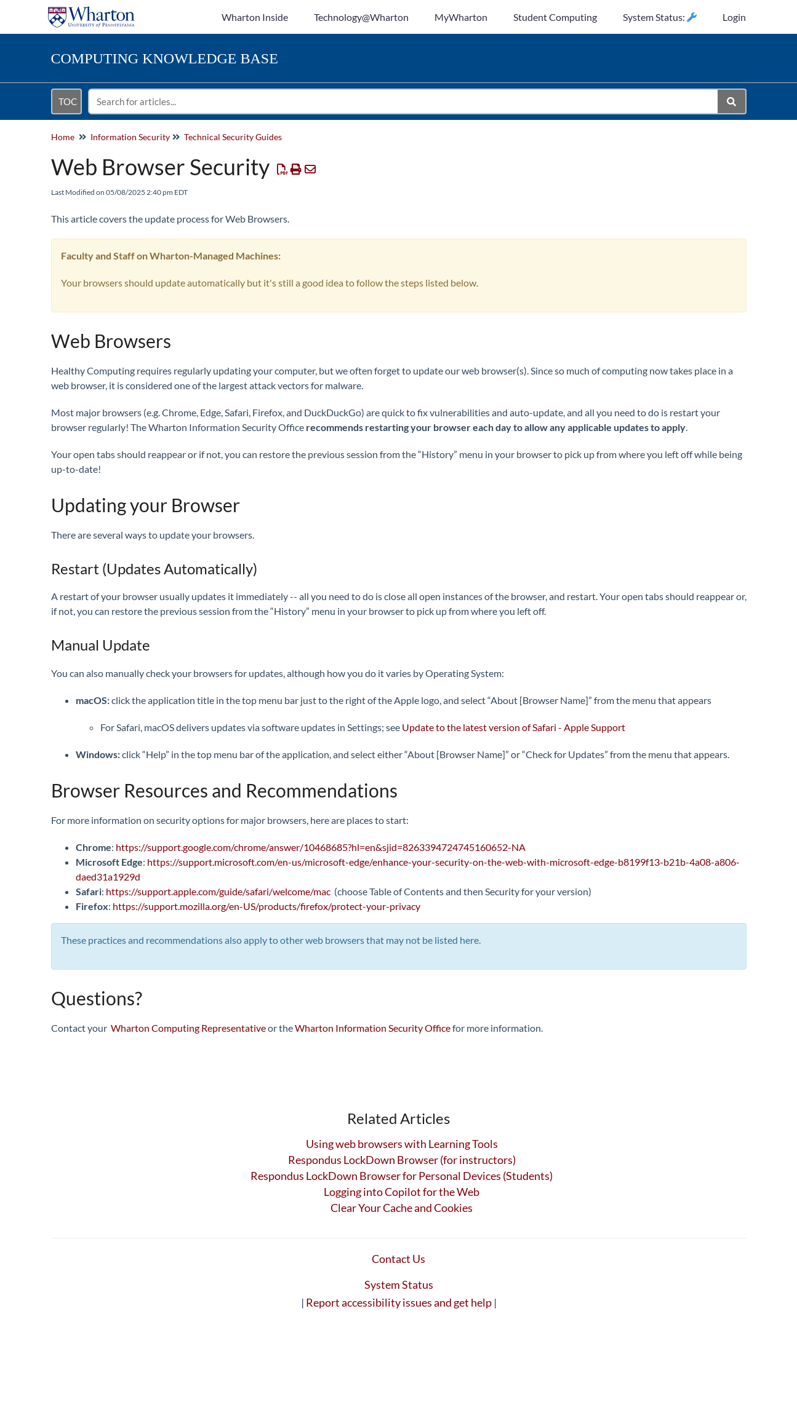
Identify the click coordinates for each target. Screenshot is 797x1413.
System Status (398, 1284)
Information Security (130, 137)
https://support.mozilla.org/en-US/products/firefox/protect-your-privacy (266, 906)
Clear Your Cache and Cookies (401, 1207)
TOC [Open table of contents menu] (67, 101)
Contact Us (398, 1258)
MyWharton (461, 17)
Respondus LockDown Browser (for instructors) (402, 1159)
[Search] (732, 101)
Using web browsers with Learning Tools (402, 1143)
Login (734, 17)
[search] (403, 101)
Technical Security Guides (233, 137)
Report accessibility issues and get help (399, 1302)
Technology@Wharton (361, 17)
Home (62, 137)
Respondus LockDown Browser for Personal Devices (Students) (401, 1175)
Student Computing (555, 17)
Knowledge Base (164, 58)
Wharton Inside (255, 17)
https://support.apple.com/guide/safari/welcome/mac (218, 891)
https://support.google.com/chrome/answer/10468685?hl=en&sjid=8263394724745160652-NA (321, 847)
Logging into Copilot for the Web (401, 1191)
